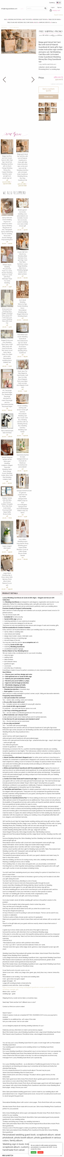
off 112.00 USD (6, 181)
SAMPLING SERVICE (44, 22)
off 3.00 (5, 482)
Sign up (59, 7)
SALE (5, 19)
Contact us (54, 22)
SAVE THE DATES (27, 19)
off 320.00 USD (22, 183)
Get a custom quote (48, 90)
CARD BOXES (4, 27)
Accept (33, 1152)
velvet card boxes (14, 27)
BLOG (36, 22)
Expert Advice (58, 15)
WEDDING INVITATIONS (14, 19)
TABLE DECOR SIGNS (54, 19)
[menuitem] (5, 19)
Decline (40, 1152)
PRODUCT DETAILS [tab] (10, 593)
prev (4, 79)
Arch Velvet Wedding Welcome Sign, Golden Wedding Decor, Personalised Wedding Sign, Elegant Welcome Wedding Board (22, 308)
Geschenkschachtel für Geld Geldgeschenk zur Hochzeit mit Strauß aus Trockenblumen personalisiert (23, 461)
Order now (48, 97)
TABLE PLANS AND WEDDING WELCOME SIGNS (20, 22)
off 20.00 (5, 242)
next (33, 79)
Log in (52, 7)
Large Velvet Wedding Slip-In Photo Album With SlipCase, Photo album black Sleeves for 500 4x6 (7, 579)
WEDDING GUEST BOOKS (40, 19)
